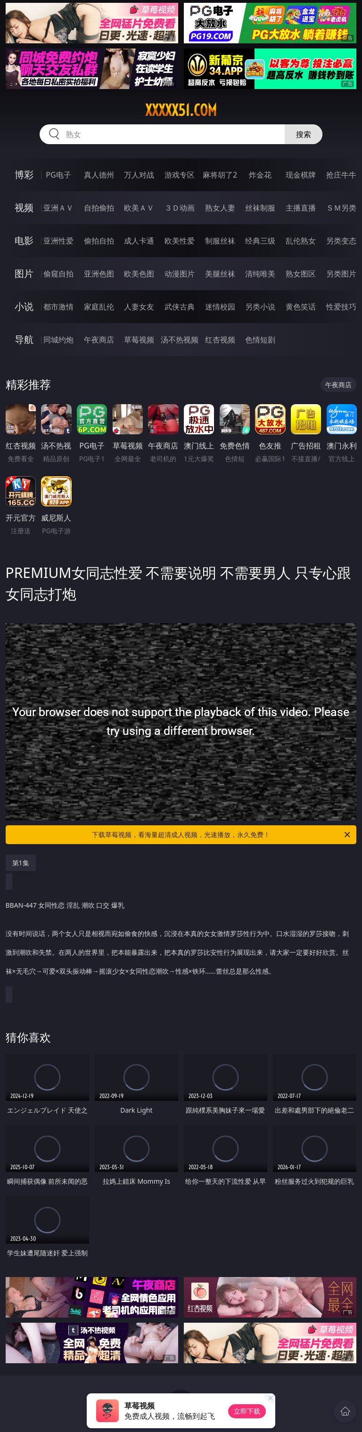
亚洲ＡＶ (58, 208)
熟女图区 (301, 273)
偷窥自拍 (58, 273)
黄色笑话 (301, 306)
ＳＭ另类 (341, 208)
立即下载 (247, 1411)
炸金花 (260, 175)
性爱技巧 (341, 306)
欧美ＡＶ (139, 208)
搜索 (303, 134)
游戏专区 (180, 175)
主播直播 (301, 208)
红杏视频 (220, 339)
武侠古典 (180, 306)
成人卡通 (139, 241)
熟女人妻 (220, 208)
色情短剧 (260, 339)
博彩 (24, 174)
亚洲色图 (99, 273)
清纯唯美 (260, 273)
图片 (24, 273)
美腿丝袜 (220, 273)
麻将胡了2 (220, 175)
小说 (24, 306)
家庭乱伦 (99, 306)
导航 (24, 339)
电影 (24, 240)
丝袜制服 (260, 208)
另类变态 (341, 241)
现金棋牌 (301, 175)
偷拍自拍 (99, 241)
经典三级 (260, 241)
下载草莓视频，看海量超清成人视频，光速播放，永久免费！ (222, 834)
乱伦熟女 (301, 241)
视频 (24, 207)
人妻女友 (139, 306)
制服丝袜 (220, 241)
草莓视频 (139, 339)
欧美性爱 (180, 241)
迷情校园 (220, 306)
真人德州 (99, 175)
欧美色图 (139, 273)
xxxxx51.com (181, 110)
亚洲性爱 (58, 241)
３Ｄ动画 (180, 208)
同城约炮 (58, 339)
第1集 (20, 862)
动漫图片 (180, 273)
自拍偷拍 (99, 208)
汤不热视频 (179, 339)
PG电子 (58, 175)
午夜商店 (99, 339)
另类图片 (341, 273)
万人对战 (139, 175)
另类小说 (260, 306)
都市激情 (58, 306)
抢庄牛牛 (341, 175)
